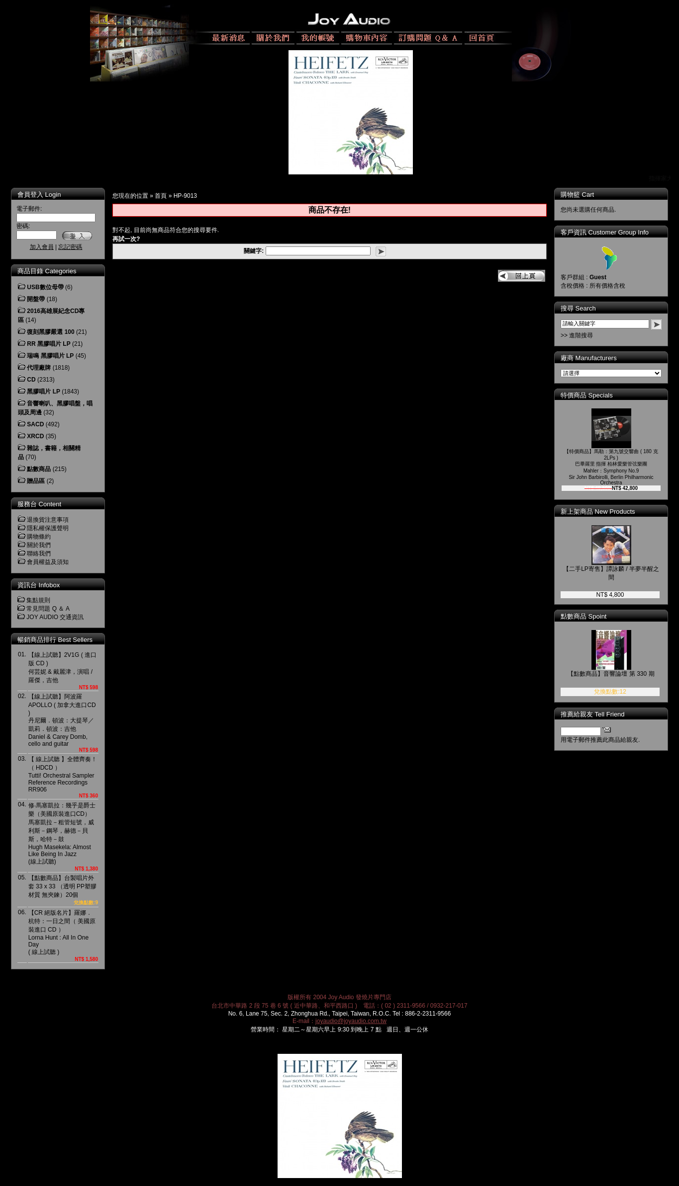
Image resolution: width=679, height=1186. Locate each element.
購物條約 (39, 536)
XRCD (35, 436)
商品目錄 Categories (46, 271)
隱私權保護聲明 (48, 528)
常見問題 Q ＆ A (48, 608)
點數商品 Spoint (590, 616)
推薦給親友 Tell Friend (600, 714)
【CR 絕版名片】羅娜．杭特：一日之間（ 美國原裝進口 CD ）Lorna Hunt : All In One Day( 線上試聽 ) (62, 932)
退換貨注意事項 (48, 519)
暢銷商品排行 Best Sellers (55, 639)
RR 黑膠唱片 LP (48, 343)
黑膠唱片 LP (43, 391)
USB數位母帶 (45, 287)
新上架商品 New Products (605, 511)
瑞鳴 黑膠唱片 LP (50, 355)
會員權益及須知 (48, 561)
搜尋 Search (585, 308)
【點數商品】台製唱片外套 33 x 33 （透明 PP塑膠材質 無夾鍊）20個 (62, 886)
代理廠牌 (39, 367)
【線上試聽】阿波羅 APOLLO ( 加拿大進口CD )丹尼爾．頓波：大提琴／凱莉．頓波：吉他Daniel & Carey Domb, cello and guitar (62, 720)
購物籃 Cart (584, 194)
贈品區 (36, 480)
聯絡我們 (39, 553)
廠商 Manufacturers (596, 358)
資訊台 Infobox (38, 585)
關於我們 (39, 545)
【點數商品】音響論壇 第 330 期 (618, 673)
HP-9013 (185, 195)
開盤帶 (36, 299)
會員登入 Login (39, 194)
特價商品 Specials (594, 395)
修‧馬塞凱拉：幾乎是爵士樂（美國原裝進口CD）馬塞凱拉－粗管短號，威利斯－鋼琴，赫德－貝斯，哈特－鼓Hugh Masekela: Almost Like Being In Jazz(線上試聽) (62, 833)
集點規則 (38, 600)
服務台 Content (39, 504)
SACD (35, 424)
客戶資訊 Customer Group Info (612, 232)
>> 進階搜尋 (584, 335)
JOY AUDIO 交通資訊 (55, 617)
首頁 (161, 195)
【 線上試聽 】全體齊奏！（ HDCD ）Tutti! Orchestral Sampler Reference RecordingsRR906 (62, 774)
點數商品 (39, 469)
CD (31, 379)
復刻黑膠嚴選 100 (50, 331)
